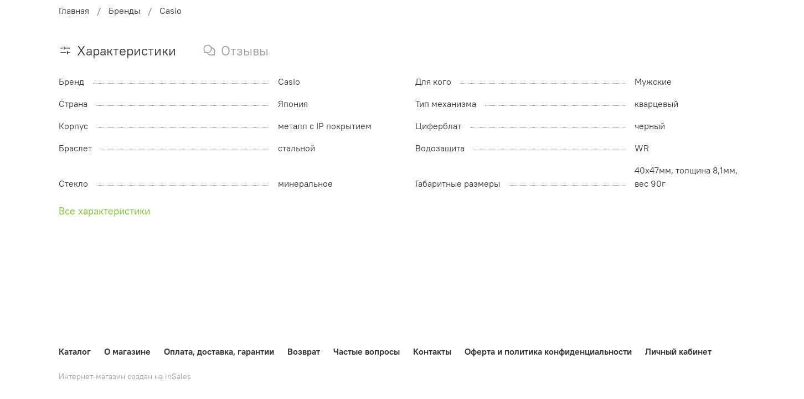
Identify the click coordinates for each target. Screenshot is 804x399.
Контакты (432, 351)
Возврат (303, 351)
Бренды (124, 10)
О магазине (127, 351)
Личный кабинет (678, 351)
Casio (170, 10)
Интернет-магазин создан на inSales (125, 376)
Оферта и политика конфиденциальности (548, 351)
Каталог (75, 351)
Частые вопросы (366, 351)
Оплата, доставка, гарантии (219, 351)
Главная (74, 10)
